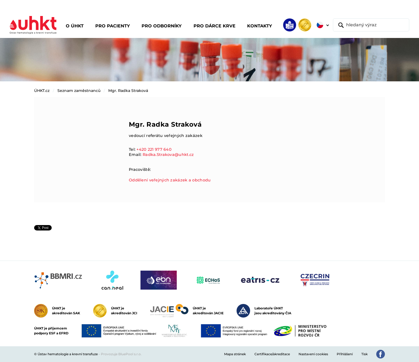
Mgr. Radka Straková (128, 90)
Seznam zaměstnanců (78, 90)
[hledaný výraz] (371, 24)
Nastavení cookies (313, 354)
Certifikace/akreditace (272, 354)
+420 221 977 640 (154, 149)
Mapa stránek (235, 354)
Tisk (364, 354)
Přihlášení (345, 354)
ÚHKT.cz (42, 90)
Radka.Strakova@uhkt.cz (168, 154)
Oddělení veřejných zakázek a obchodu (170, 180)
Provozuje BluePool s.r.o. (121, 354)
